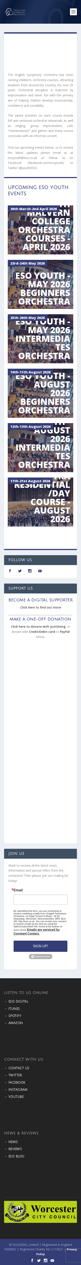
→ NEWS (11, 1142)
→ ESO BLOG (14, 1156)
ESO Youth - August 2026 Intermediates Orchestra (42, 443)
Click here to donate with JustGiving (38, 626)
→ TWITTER (13, 1075)
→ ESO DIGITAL (16, 1001)
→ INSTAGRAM (15, 1089)
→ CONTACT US (16, 1068)
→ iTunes (12, 1009)
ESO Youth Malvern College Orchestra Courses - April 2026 (44, 226)
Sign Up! (40, 946)
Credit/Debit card (42, 632)
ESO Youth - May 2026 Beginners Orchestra (42, 289)
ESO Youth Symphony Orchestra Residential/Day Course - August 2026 (42, 490)
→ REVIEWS (13, 1149)
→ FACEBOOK (14, 1082)
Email (18, 890)
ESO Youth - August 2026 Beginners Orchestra (42, 393)
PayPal (65, 632)
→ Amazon (13, 1023)
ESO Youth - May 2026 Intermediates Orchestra (42, 339)
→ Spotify (12, 1016)
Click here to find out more (40, 607)
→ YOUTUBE (14, 1097)
